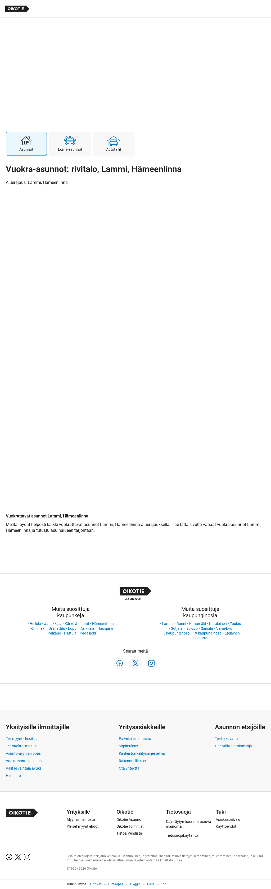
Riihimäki (37, 628)
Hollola (35, 624)
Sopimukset (128, 746)
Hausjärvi (105, 628)
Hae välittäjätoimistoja (233, 746)
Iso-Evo (192, 628)
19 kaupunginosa (207, 633)
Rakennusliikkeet (132, 761)
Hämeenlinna (103, 624)
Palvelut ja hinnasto (135, 738)
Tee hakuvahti (226, 738)
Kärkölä (71, 624)
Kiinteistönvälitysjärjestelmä (142, 753)
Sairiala (207, 628)
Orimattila (56, 628)
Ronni (181, 624)
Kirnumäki (197, 624)
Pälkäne (54, 633)
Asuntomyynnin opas (23, 753)
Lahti (84, 624)
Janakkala (52, 624)
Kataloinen (218, 624)
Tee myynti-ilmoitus (21, 738)
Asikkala (87, 628)
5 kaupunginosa (176, 633)
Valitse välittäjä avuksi (24, 768)
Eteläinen (232, 633)
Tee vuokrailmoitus (21, 746)
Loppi (72, 628)
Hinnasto (13, 776)
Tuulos (235, 624)
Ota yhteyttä (129, 768)
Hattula (70, 633)
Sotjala (176, 628)
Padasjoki (88, 633)
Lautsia (201, 638)
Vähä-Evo (224, 628)
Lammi (167, 624)
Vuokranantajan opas (24, 761)
